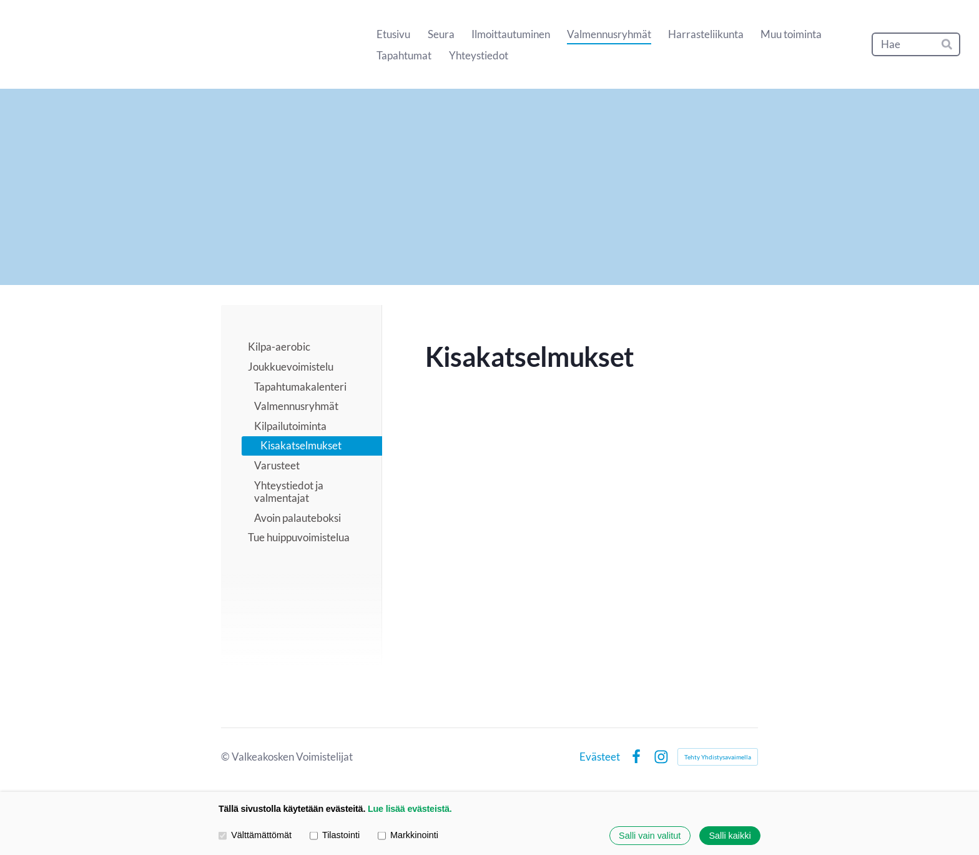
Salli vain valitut (650, 836)
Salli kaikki (729, 836)
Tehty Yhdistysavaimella (717, 757)
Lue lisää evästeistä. (410, 809)
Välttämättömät (255, 836)
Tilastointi (335, 836)
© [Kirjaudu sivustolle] (226, 756)
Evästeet (599, 756)
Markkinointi (408, 836)
